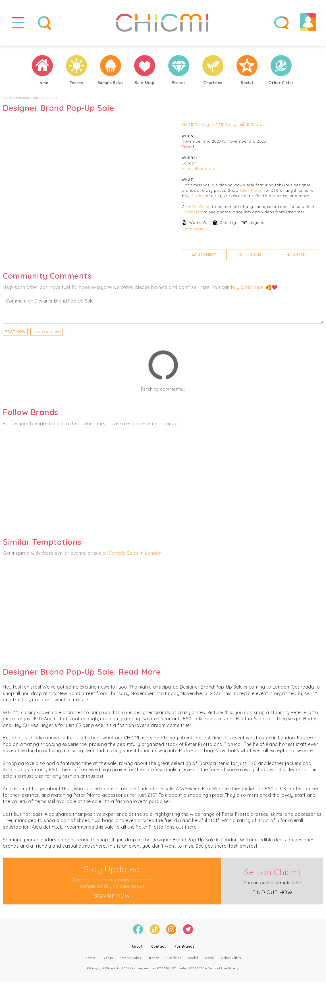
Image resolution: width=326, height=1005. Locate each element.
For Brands (185, 950)
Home (90, 962)
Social (193, 962)
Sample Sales (44, 101)
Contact (158, 950)
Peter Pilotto (251, 194)
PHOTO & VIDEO (46, 335)
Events (107, 962)
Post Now (15, 336)
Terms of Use (217, 972)
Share (296, 258)
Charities (174, 962)
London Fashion (16, 101)
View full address (198, 172)
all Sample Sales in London (132, 557)
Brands (154, 962)
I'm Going (201, 210)
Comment (204, 258)
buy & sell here (247, 291)
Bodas (198, 199)
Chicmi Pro (192, 216)
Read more (193, 233)
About (137, 950)
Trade (209, 962)
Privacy (233, 972)
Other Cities (231, 962)
